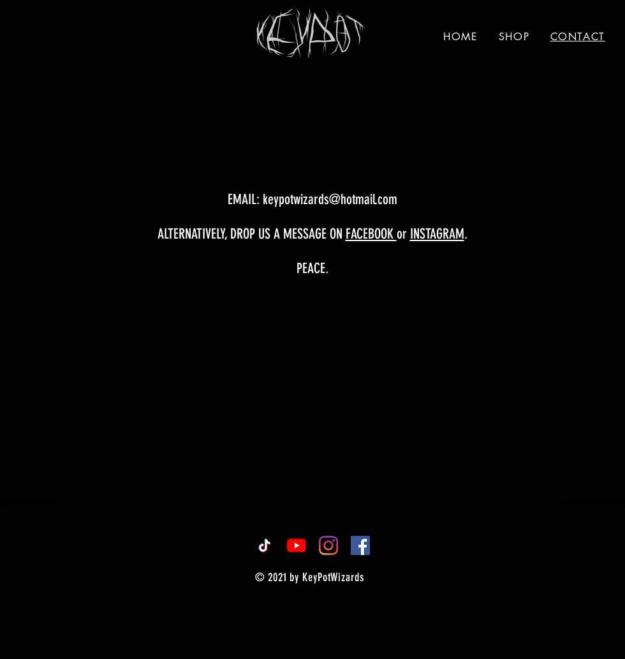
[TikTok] (264, 545)
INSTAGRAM (437, 233)
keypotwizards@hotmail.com (330, 199)
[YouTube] (296, 545)
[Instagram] (328, 545)
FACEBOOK (371, 233)
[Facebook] (360, 545)
